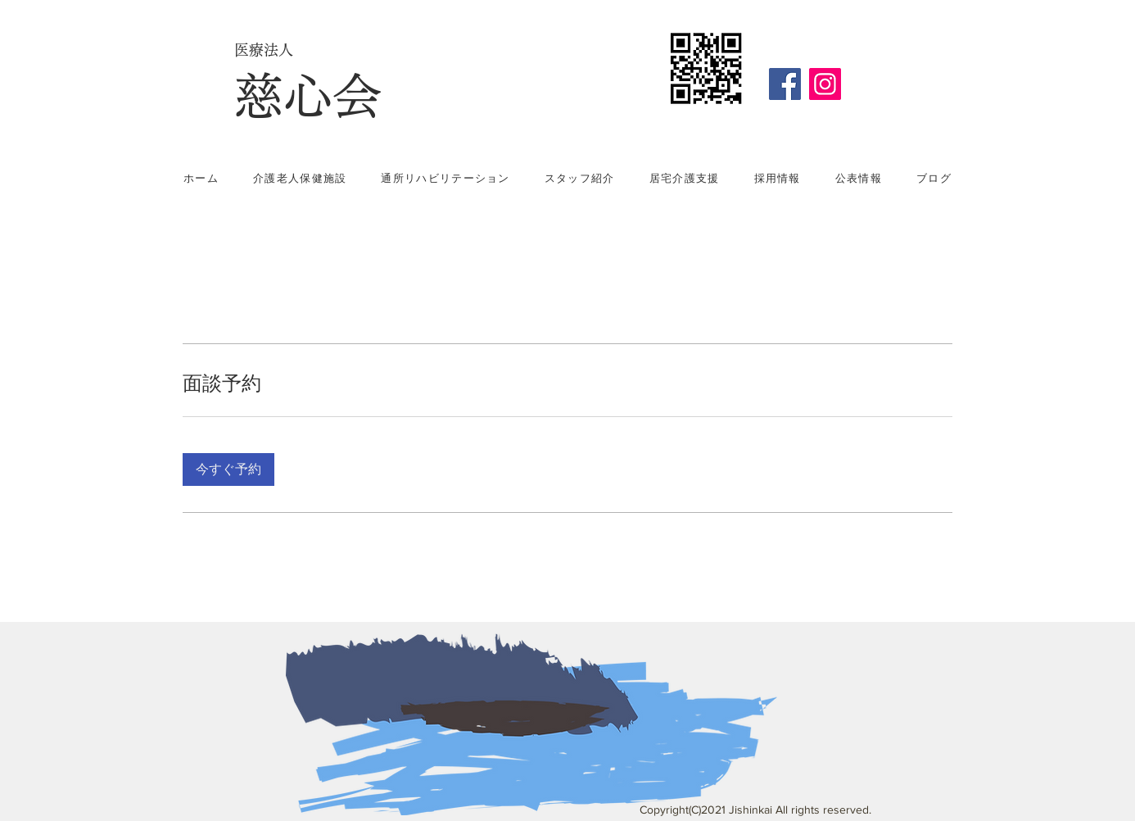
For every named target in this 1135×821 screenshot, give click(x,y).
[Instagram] (825, 84)
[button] (228, 469)
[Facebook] (785, 84)
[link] (567, 383)
